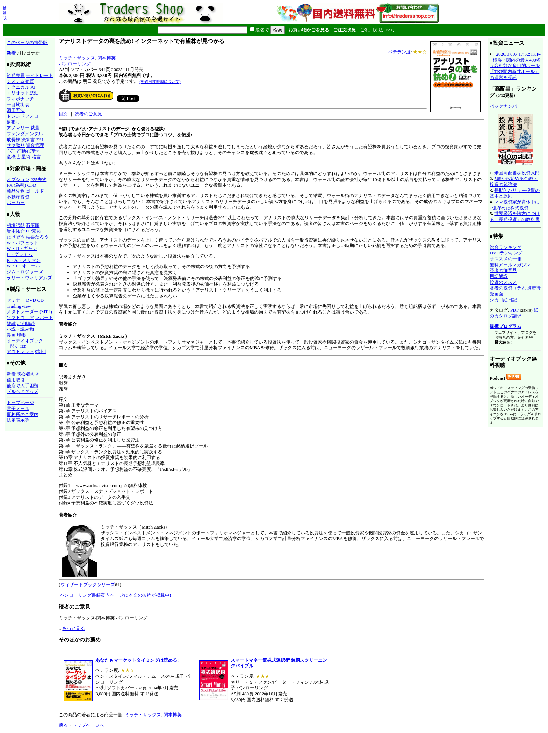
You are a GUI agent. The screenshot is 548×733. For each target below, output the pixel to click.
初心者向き (28, 373)
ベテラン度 (399, 52)
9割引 (40, 351)
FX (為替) (16, 185)
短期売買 (16, 75)
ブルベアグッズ (22, 391)
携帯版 (5, 13)
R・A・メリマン (24, 260)
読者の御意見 (503, 270)
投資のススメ (503, 282)
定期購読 (26, 323)
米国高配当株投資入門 (517, 172)
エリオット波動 (22, 92)
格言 (36, 156)
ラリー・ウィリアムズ (29, 277)
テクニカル (18, 87)
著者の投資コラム (508, 287)
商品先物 (16, 191)
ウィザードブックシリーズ (87, 584)
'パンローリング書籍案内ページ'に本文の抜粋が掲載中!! (116, 595)
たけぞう (16, 236)
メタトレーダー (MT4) (29, 311)
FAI (40, 139)
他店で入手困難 (22, 385)
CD (40, 300)
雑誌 (11, 323)
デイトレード (39, 75)
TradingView (19, 306)
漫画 (11, 335)
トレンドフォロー (25, 116)
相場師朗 (16, 225)
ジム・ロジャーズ (25, 271)
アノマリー (18, 127)
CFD (31, 185)
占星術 (23, 156)
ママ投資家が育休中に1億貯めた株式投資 (515, 204)
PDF (514, 310)
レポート (44, 317)
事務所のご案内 (22, 414)
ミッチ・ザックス (77, 57)
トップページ (20, 402)
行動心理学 (28, 151)
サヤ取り (16, 145)
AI (32, 87)
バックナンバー (505, 106)
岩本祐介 (16, 230)
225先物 (38, 179)
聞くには (18, 346)
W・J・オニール (23, 265)
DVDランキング (506, 253)
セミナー (16, 300)
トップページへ (88, 725)
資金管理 (35, 145)
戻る (63, 725)
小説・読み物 (20, 329)
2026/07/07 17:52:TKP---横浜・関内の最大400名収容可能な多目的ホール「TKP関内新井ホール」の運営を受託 (515, 65)
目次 (63, 113)
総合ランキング (505, 247)
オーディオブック (25, 340)
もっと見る (73, 628)
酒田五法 (16, 110)
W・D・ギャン (22, 248)
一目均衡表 (18, 104)
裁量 (34, 127)
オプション (18, 179)
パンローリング (75, 63)
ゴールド (35, 191)
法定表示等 (18, 420)
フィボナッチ (20, 98)
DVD (31, 300)
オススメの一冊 (505, 258)
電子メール (18, 408)
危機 (11, 156)
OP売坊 (33, 230)
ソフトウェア (20, 317)
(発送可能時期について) (159, 81)
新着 (11, 53)
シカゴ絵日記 (503, 299)
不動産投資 (18, 197)
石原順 (32, 225)
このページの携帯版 (27, 42)
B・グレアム (20, 254)
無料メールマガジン (510, 264)
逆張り (13, 122)
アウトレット (20, 351)
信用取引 (16, 379)
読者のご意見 (88, 113)
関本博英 (107, 57)
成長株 (13, 139)
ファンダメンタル (25, 133)
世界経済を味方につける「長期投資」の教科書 (515, 216)
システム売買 (20, 81)
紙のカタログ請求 (514, 313)
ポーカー (16, 202)
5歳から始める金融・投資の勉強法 (514, 181)
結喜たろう (37, 236)
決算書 (28, 139)
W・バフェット (22, 242)
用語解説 (499, 276)
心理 (11, 151)
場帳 (21, 335)
